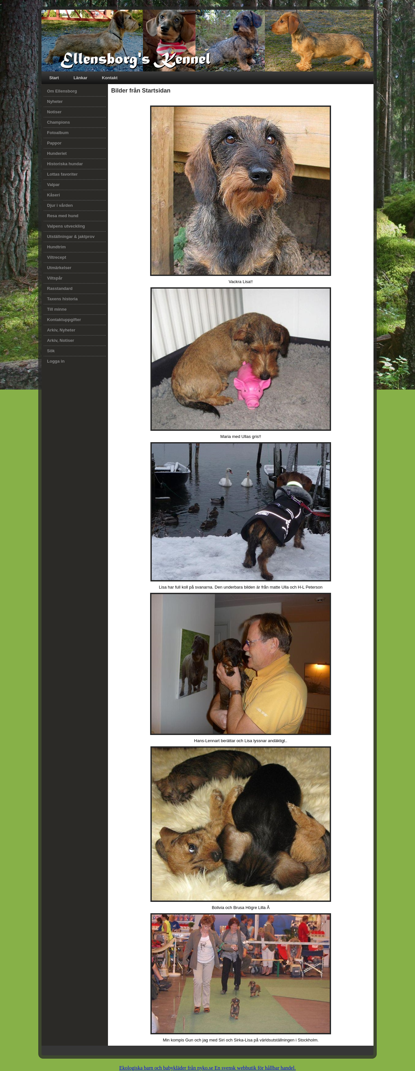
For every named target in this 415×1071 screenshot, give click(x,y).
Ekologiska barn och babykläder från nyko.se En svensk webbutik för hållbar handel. (207, 1068)
